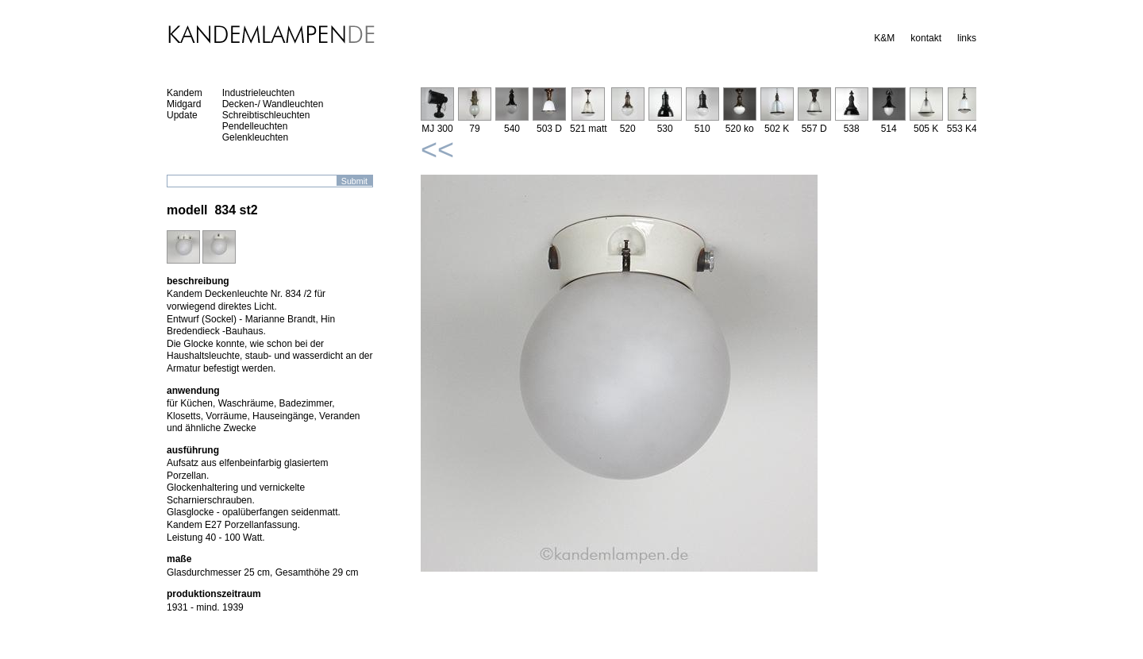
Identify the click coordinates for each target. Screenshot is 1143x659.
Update (182, 115)
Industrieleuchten (258, 92)
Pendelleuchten (255, 126)
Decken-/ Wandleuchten (273, 104)
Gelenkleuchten (255, 137)
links (966, 38)
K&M (884, 38)
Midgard (184, 104)
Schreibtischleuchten (266, 115)
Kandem (184, 92)
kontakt (925, 38)
